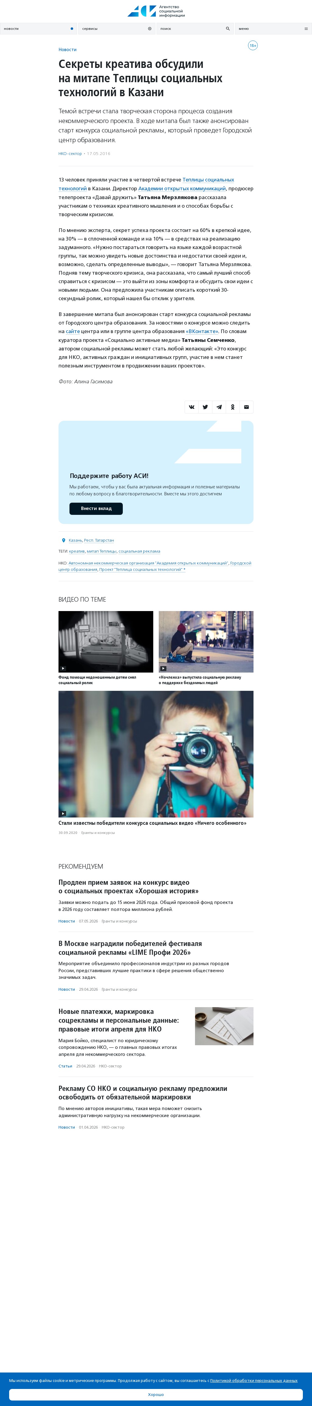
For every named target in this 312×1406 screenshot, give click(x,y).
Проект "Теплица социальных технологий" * (142, 568)
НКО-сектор (70, 153)
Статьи (65, 1065)
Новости (67, 49)
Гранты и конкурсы (98, 832)
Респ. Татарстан (99, 539)
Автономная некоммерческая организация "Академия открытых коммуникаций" (148, 562)
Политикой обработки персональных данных (254, 1380)
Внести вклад (96, 508)
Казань (75, 539)
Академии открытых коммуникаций (183, 188)
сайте (73, 331)
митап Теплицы (101, 550)
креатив (77, 550)
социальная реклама (139, 550)
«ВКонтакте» (202, 331)
